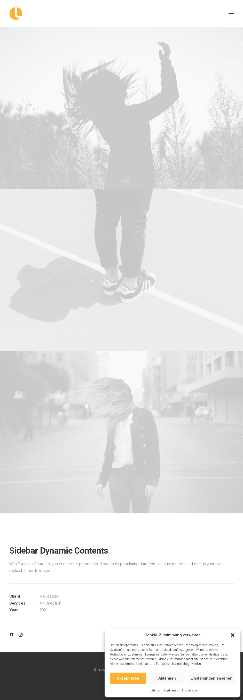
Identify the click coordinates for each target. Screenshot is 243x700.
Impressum (190, 690)
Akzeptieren (128, 678)
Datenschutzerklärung (164, 690)
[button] (232, 635)
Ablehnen (167, 678)
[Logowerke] (121, 13)
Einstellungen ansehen (211, 678)
